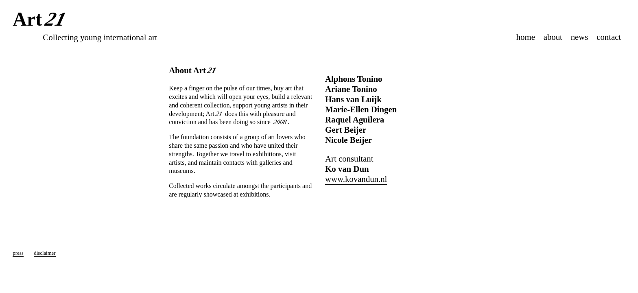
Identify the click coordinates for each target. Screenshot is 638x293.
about (553, 37)
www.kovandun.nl (356, 179)
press (18, 253)
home (525, 37)
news (579, 37)
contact (608, 37)
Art (41, 20)
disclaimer (44, 253)
